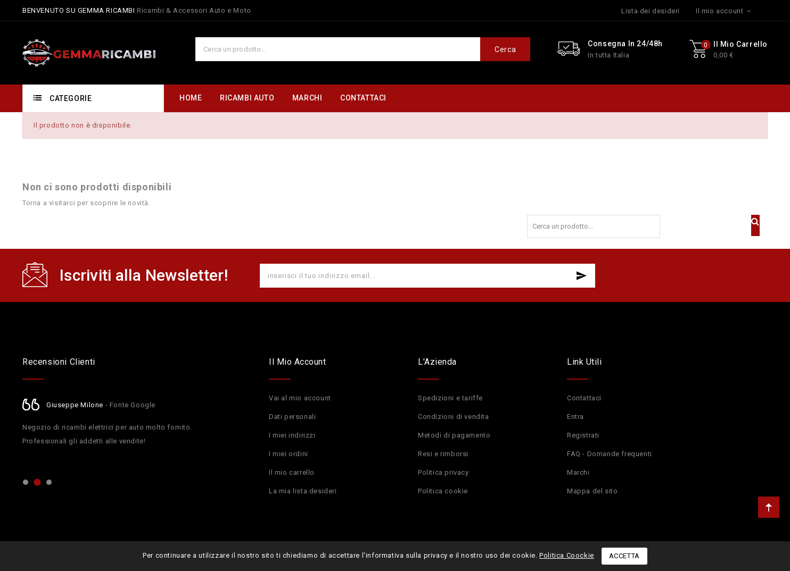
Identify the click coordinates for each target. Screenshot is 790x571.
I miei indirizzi (292, 435)
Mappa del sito (592, 491)
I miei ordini (288, 454)
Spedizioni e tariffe (450, 398)
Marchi (578, 472)
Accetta (624, 556)
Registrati (583, 435)
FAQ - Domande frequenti (609, 454)
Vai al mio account (300, 398)
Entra (575, 417)
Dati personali (292, 417)
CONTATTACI (363, 98)
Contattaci (584, 398)
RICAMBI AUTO (247, 98)
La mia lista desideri (303, 491)
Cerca (505, 49)
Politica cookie (443, 491)
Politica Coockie (566, 555)
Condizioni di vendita (453, 417)
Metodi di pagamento (454, 435)
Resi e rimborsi (443, 454)
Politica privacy (443, 472)
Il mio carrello (292, 472)
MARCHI (307, 98)
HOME (190, 98)
